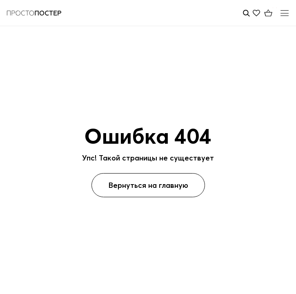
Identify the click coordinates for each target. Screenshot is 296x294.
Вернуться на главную (148, 185)
